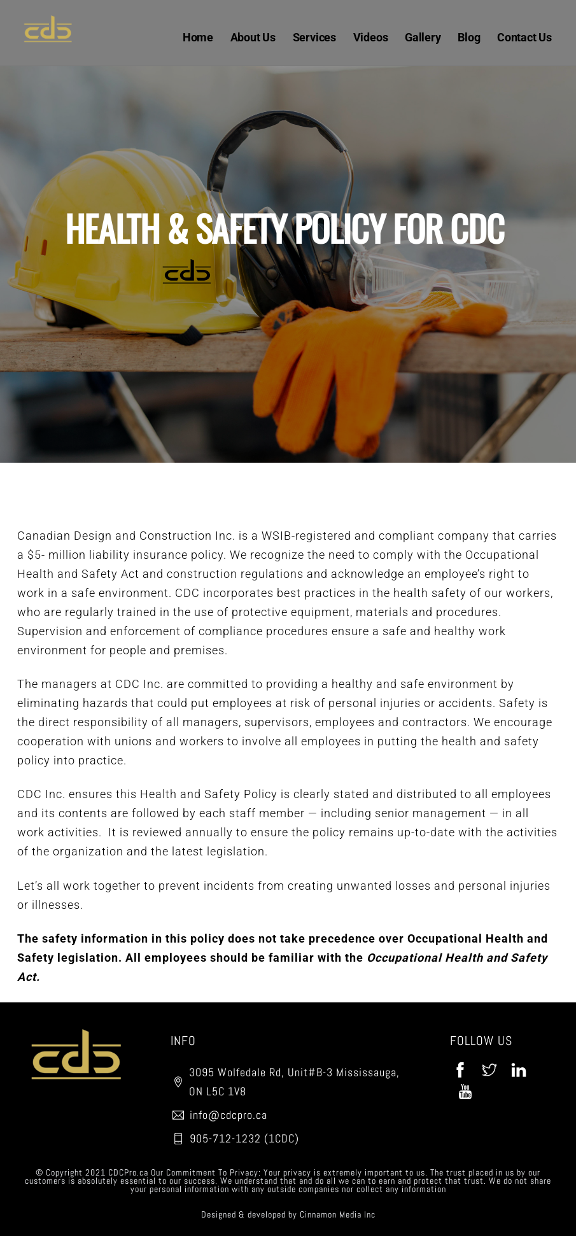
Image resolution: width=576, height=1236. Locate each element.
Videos (370, 37)
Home (198, 37)
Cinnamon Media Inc (338, 1214)
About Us (253, 37)
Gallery (423, 37)
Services (314, 37)
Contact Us (524, 37)
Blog (469, 37)
